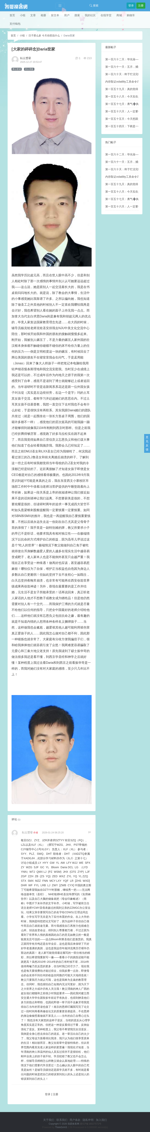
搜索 (93, 5)
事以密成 (16, 69)
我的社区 (90, 15)
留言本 (55, 15)
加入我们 (101, 1119)
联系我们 (61, 1119)
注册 (141, 5)
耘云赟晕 (25, 58)
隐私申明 (88, 1119)
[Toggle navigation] (59, 6)
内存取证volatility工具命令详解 (123, 81)
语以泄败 (29, 69)
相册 (43, 15)
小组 (22, 15)
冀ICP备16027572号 (90, 1123)
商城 (119, 15)
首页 (12, 15)
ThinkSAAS (61, 1127)
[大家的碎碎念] (25, 49)
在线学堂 (106, 15)
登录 (131, 5)
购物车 (131, 15)
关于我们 (48, 1119)
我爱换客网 (73, 1123)
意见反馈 (147, 443)
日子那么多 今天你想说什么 (44, 35)
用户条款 (75, 1119)
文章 (33, 15)
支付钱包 (15, 23)
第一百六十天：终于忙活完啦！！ (125, 74)
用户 (67, 15)
